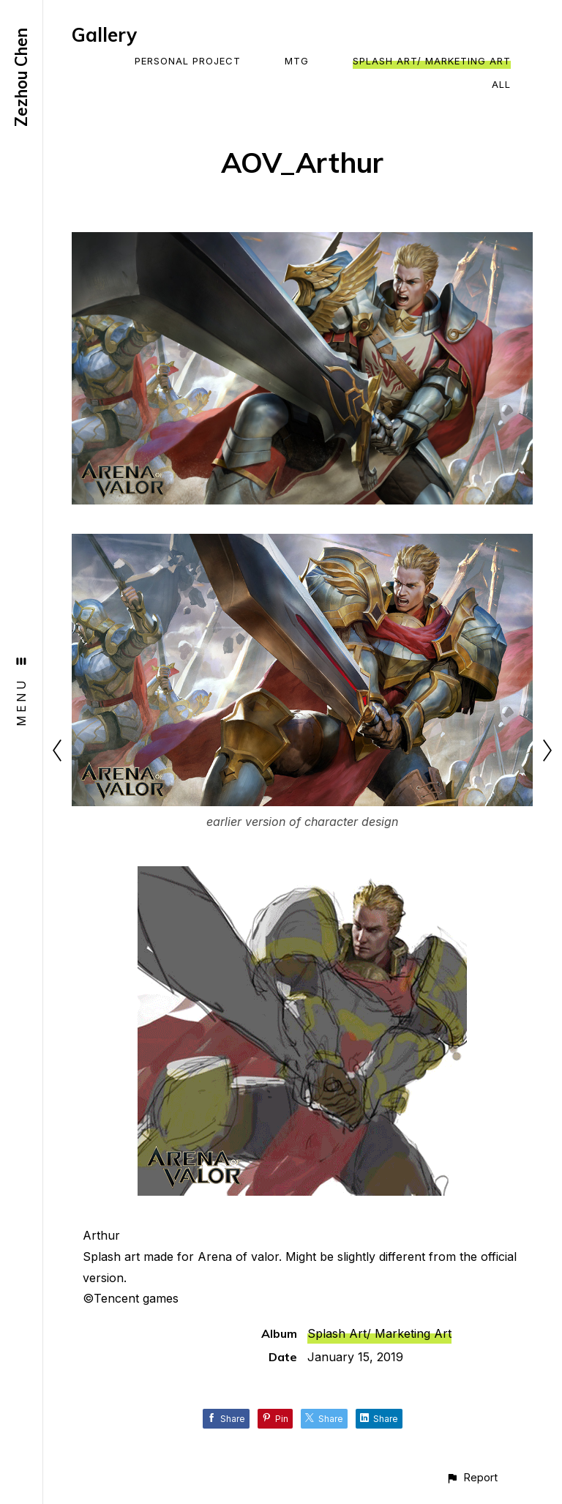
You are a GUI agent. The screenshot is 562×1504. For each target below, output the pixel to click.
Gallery (104, 35)
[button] (471, 1477)
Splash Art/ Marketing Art (432, 61)
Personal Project (188, 61)
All (501, 84)
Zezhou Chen (21, 77)
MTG (297, 61)
